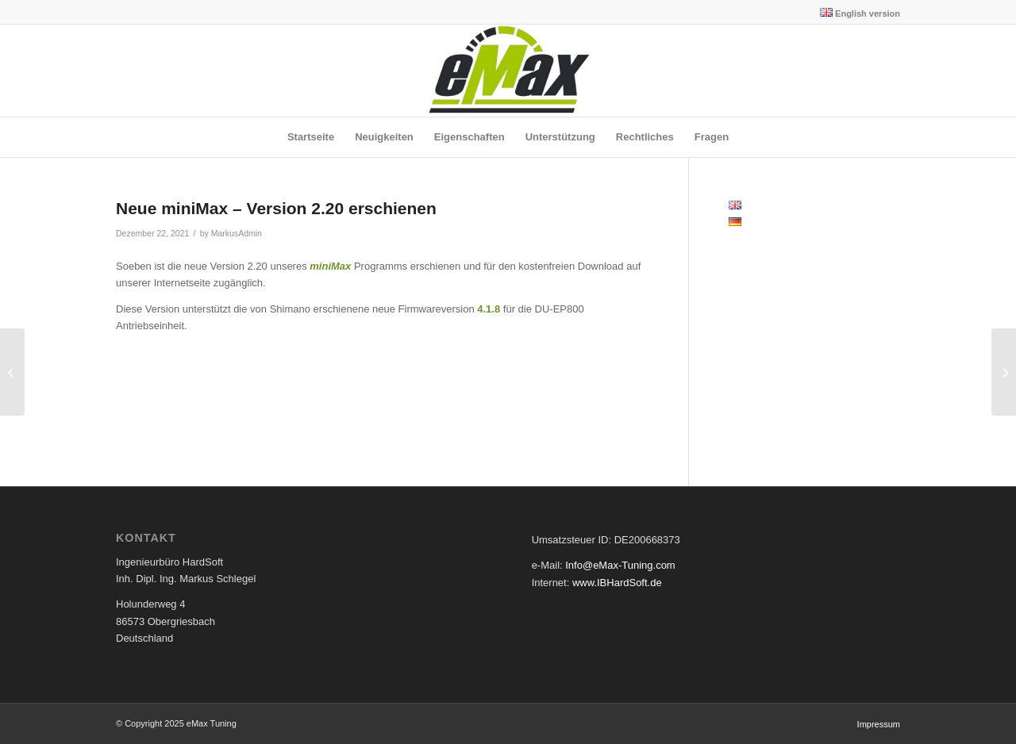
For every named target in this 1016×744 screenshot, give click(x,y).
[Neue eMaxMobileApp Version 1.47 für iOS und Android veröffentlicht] (12, 372)
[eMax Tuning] (508, 71)
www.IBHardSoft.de (617, 583)
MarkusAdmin (236, 233)
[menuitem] (856, 12)
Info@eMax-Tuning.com (620, 565)
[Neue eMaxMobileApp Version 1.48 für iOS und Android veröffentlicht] (1003, 372)
